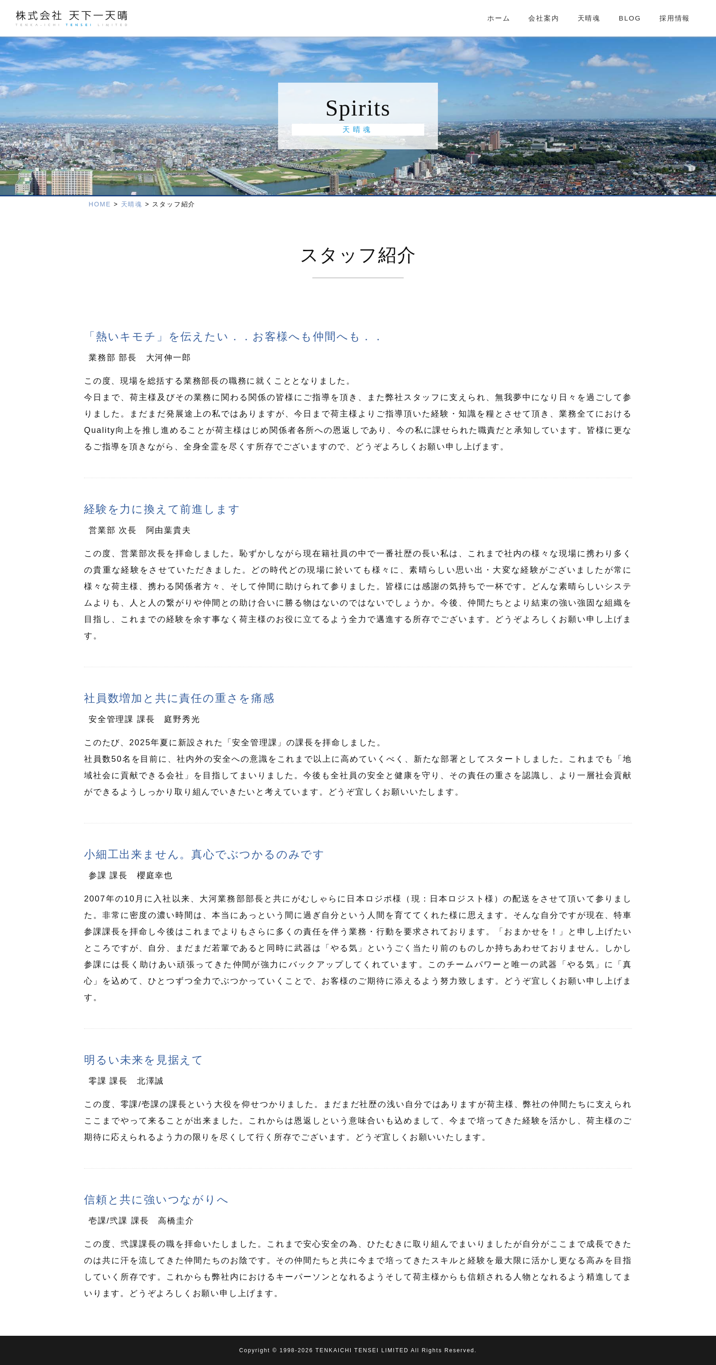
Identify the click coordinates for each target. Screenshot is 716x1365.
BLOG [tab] (630, 18)
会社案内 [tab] (543, 18)
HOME (100, 204)
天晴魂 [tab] (589, 18)
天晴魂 (131, 204)
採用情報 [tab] (674, 18)
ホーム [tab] (498, 18)
